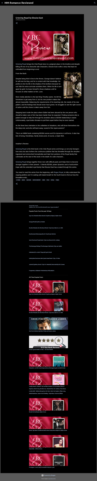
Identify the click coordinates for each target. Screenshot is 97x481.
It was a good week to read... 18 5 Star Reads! (41, 349)
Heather (29, 180)
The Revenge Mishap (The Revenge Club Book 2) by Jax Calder (45, 246)
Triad (57, 180)
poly (48, 180)
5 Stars (18, 180)
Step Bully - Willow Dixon (35, 448)
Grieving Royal (21, 64)
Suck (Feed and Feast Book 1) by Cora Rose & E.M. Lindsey (44, 240)
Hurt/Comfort (37, 180)
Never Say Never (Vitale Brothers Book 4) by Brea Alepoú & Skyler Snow (48, 430)
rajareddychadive (52, 478)
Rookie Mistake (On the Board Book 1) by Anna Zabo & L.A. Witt (46, 228)
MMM (43, 180)
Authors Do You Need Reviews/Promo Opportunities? (44, 207)
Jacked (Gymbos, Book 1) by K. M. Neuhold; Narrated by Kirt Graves (47, 264)
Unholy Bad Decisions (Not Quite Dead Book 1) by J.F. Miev (44, 258)
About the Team (33, 205)
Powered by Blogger (49, 475)
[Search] (95, 3)
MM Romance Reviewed (19, 2)
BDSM (23, 180)
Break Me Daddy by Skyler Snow (37, 412)
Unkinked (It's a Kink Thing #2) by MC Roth (40, 252)
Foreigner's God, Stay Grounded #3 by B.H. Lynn (42, 467)
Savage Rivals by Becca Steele (37, 221)
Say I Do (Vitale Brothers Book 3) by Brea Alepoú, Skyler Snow (45, 215)
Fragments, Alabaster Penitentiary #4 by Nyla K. (41, 270)
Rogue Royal (58, 172)
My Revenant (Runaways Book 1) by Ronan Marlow (42, 234)
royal (52, 180)
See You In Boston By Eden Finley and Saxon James (42, 331)
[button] (17, 23)
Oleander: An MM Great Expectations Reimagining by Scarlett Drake (47, 368)
